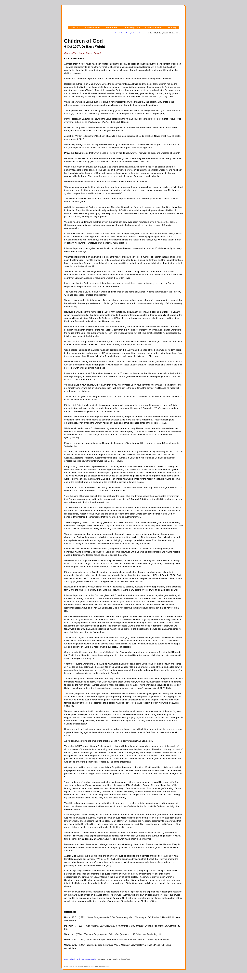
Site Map (172, 27)
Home (117, 33)
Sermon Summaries (140, 33)
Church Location (153, 27)
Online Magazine (131, 27)
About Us (75, 27)
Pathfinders (111, 27)
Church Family (92, 27)
